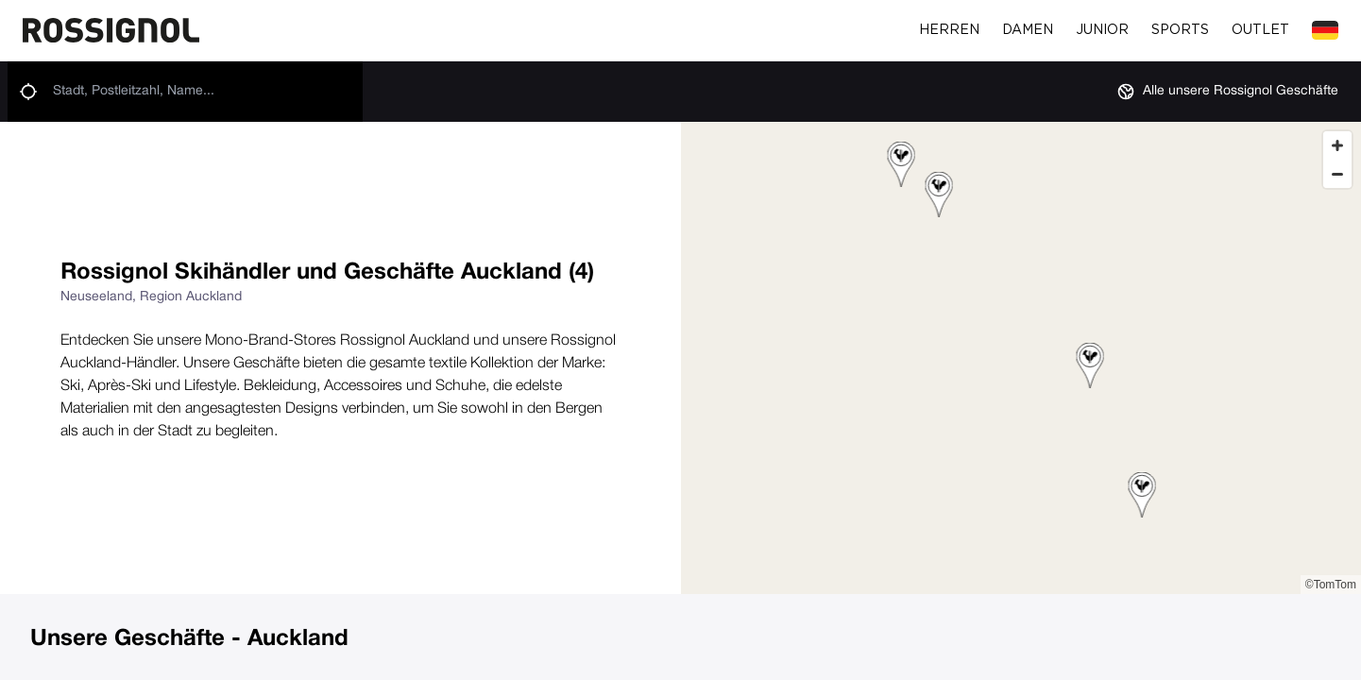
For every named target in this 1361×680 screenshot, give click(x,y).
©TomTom (1330, 584)
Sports (1180, 30)
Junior (1102, 30)
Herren (949, 30)
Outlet (1260, 30)
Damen (1027, 30)
